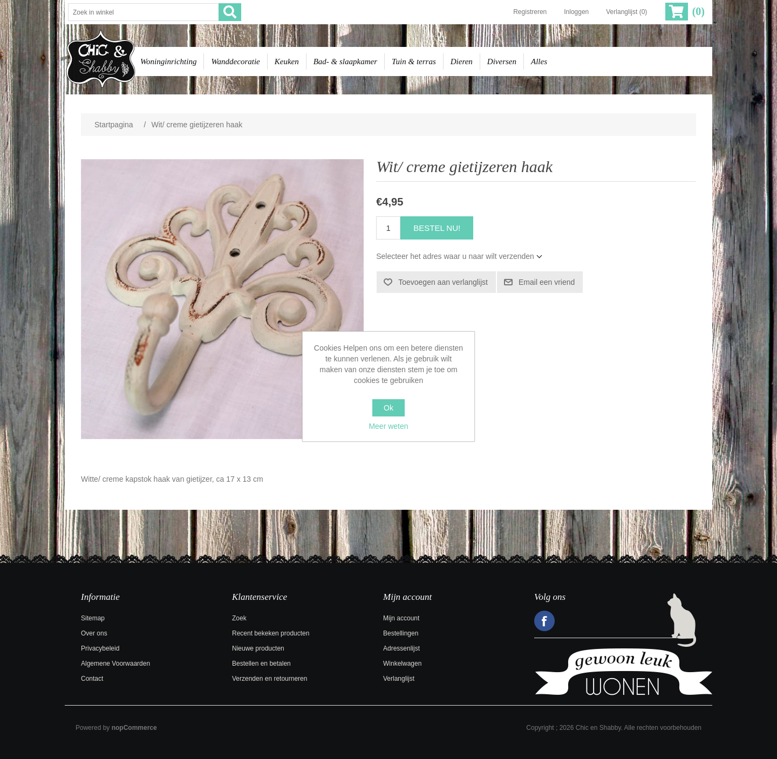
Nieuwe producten (258, 648)
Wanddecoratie (235, 61)
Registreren (530, 12)
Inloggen (576, 12)
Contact (92, 678)
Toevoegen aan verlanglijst (443, 282)
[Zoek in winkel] (143, 12)
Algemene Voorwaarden (115, 663)
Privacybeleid (100, 648)
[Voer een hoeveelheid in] (388, 228)
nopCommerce (134, 727)
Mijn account (401, 618)
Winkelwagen (402, 663)
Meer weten (388, 426)
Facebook (544, 621)
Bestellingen (400, 633)
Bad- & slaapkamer (345, 61)
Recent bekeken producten (270, 633)
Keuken (287, 61)
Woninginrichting (168, 61)
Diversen (501, 61)
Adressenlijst (401, 648)
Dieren (462, 61)
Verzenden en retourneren (269, 678)
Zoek (239, 618)
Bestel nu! (436, 228)
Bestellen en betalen (261, 663)
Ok (388, 408)
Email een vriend (547, 282)
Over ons (94, 633)
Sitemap (93, 618)
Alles (539, 61)
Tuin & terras (414, 61)
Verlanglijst (398, 678)
